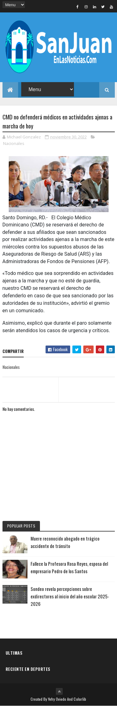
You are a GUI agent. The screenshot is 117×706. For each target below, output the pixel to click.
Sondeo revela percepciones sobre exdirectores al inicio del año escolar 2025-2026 (70, 596)
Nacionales (13, 143)
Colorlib (80, 699)
